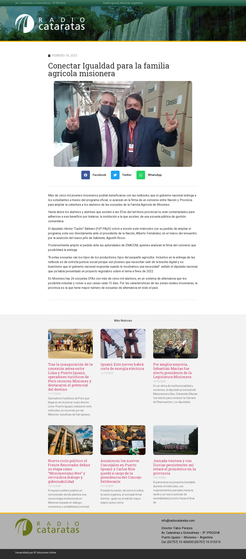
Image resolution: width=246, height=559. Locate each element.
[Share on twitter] (123, 175)
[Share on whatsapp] (150, 175)
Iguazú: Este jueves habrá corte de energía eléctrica (122, 366)
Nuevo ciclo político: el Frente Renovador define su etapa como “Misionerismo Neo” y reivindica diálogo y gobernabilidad (69, 471)
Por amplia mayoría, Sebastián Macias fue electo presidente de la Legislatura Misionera (172, 370)
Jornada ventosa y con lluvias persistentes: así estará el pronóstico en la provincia (174, 466)
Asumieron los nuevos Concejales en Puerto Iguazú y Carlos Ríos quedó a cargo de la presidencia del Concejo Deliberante (121, 471)
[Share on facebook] (95, 175)
